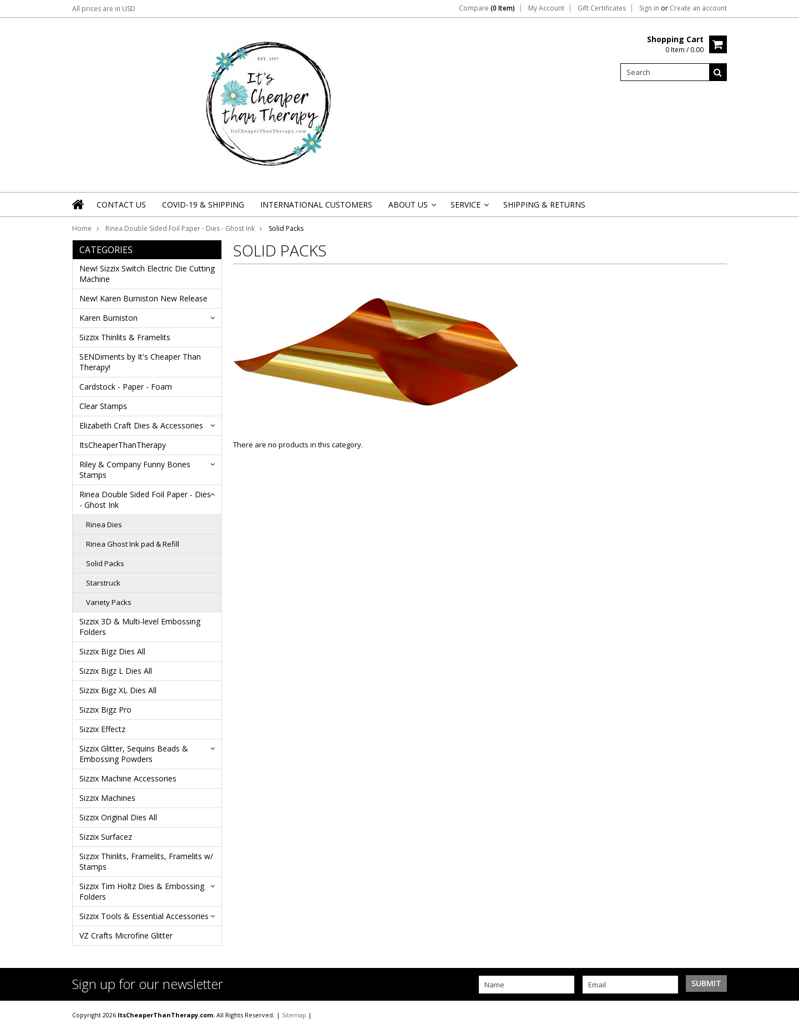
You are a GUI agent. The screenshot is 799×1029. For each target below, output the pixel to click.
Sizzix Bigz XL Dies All (117, 690)
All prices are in (103, 8)
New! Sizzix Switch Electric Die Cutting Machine (147, 273)
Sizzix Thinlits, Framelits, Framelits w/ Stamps (146, 861)
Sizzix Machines (107, 798)
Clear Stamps (103, 406)
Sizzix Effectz (102, 729)
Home (82, 228)
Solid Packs (105, 563)
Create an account (698, 8)
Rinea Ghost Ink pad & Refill (132, 544)
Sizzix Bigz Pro (105, 709)
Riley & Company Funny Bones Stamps (134, 469)
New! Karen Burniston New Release (143, 298)
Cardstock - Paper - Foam (125, 386)
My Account (546, 8)
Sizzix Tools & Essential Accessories (144, 916)
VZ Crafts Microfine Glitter (126, 935)
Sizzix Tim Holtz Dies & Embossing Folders (141, 891)
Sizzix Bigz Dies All (112, 651)
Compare (487, 8)
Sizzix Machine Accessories (127, 778)
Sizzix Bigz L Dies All (115, 670)
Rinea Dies (104, 524)
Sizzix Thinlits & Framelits (124, 337)
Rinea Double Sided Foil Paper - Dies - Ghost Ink (180, 228)
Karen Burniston (108, 317)
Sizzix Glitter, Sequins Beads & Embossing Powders (133, 753)
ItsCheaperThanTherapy (122, 445)
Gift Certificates (602, 8)
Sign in (649, 8)
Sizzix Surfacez (105, 836)
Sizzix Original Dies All (118, 817)
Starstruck (103, 583)
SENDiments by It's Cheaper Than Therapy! (140, 361)
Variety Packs (109, 602)
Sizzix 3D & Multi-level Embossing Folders (139, 626)
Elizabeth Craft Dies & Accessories (141, 425)
